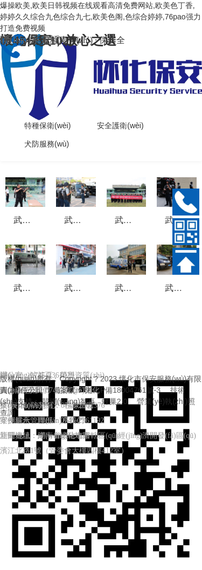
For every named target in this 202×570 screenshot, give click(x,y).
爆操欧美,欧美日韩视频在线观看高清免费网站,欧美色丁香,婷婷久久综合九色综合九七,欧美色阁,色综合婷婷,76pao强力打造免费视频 (100, 16)
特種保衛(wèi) (47, 125)
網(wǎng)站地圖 (64, 436)
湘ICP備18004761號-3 (123, 390)
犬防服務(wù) (46, 144)
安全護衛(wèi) (120, 125)
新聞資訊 (15, 436)
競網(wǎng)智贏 (68, 401)
